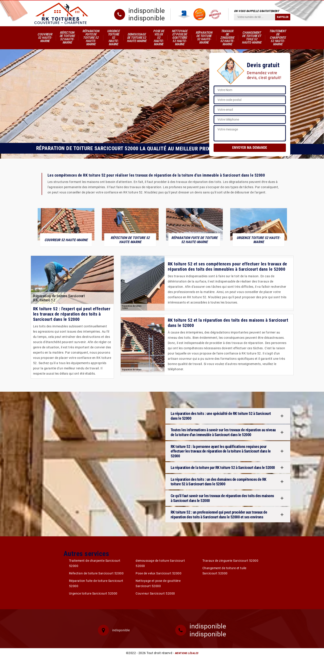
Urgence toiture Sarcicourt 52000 (93, 593)
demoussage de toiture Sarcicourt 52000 (160, 563)
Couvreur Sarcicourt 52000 (155, 593)
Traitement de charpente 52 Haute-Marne (277, 37)
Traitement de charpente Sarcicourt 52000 (94, 563)
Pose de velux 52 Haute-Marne (158, 37)
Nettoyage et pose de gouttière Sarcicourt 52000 (158, 583)
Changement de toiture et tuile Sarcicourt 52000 (224, 570)
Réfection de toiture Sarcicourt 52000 (96, 573)
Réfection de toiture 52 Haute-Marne (67, 37)
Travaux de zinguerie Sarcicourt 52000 (230, 560)
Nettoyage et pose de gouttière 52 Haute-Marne (179, 37)
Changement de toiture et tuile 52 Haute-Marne (251, 37)
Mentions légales (186, 653)
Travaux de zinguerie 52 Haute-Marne (227, 37)
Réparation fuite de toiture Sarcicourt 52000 (96, 583)
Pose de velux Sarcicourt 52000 (158, 573)
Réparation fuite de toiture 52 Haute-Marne (90, 37)
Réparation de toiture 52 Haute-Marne (204, 37)
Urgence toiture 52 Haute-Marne (113, 37)
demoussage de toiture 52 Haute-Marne (136, 37)
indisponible (146, 10)
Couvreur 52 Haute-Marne (44, 37)
